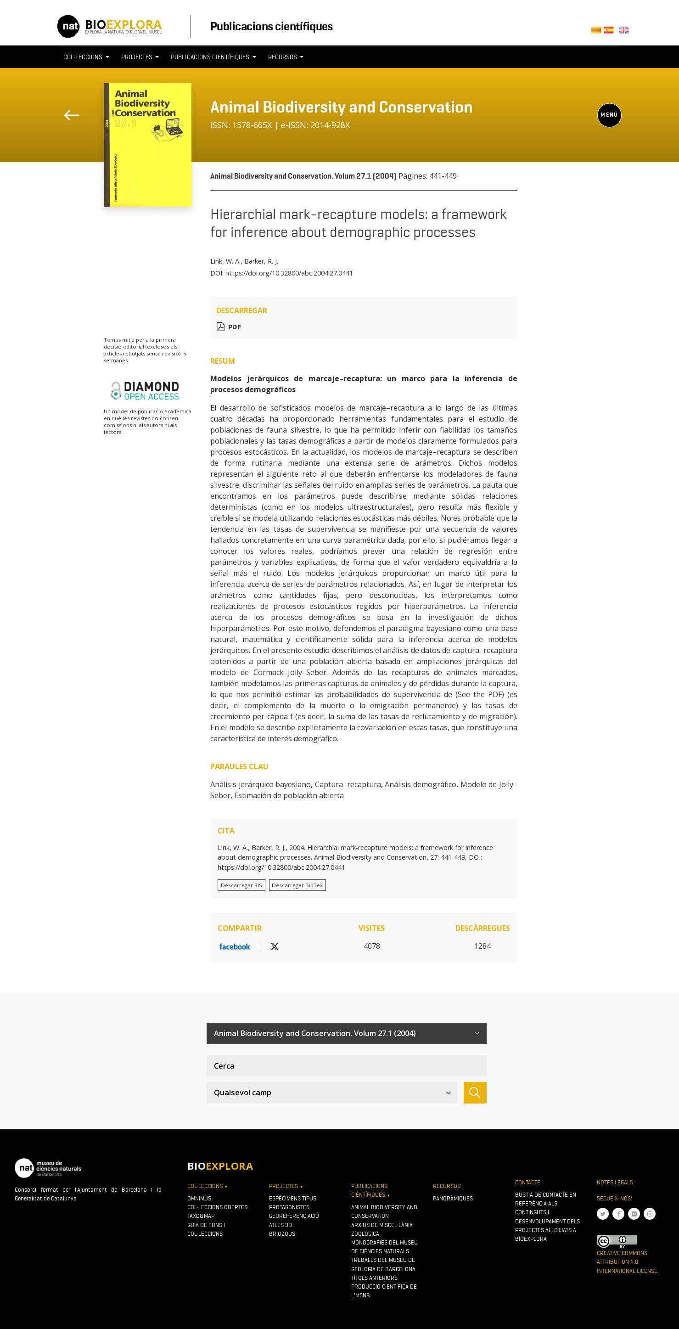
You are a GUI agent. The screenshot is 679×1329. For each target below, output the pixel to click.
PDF (234, 326)
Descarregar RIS (241, 885)
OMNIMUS (199, 1198)
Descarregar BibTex (297, 885)
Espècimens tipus (292, 1198)
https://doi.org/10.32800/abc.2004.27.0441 (289, 273)
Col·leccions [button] (83, 57)
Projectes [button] (137, 57)
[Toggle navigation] (605, 74)
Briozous (282, 1233)
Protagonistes (289, 1207)
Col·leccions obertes (217, 1207)
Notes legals (615, 1182)
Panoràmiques (453, 1198)
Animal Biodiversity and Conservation (341, 107)
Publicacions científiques (271, 26)
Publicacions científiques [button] (211, 57)
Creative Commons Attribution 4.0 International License (627, 1262)
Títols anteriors (374, 1277)
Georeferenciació (294, 1215)
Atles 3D (280, 1225)
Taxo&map (200, 1215)
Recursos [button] (283, 57)
